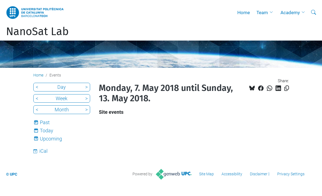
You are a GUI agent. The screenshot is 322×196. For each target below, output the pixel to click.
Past (45, 122)
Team (262, 12)
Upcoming (51, 139)
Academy (290, 12)
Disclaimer (258, 174)
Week (61, 98)
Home (243, 12)
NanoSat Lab (37, 31)
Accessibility (231, 174)
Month (62, 109)
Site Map (206, 174)
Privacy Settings (291, 174)
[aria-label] (313, 12)
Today (46, 130)
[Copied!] (286, 88)
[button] (272, 12)
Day (61, 87)
